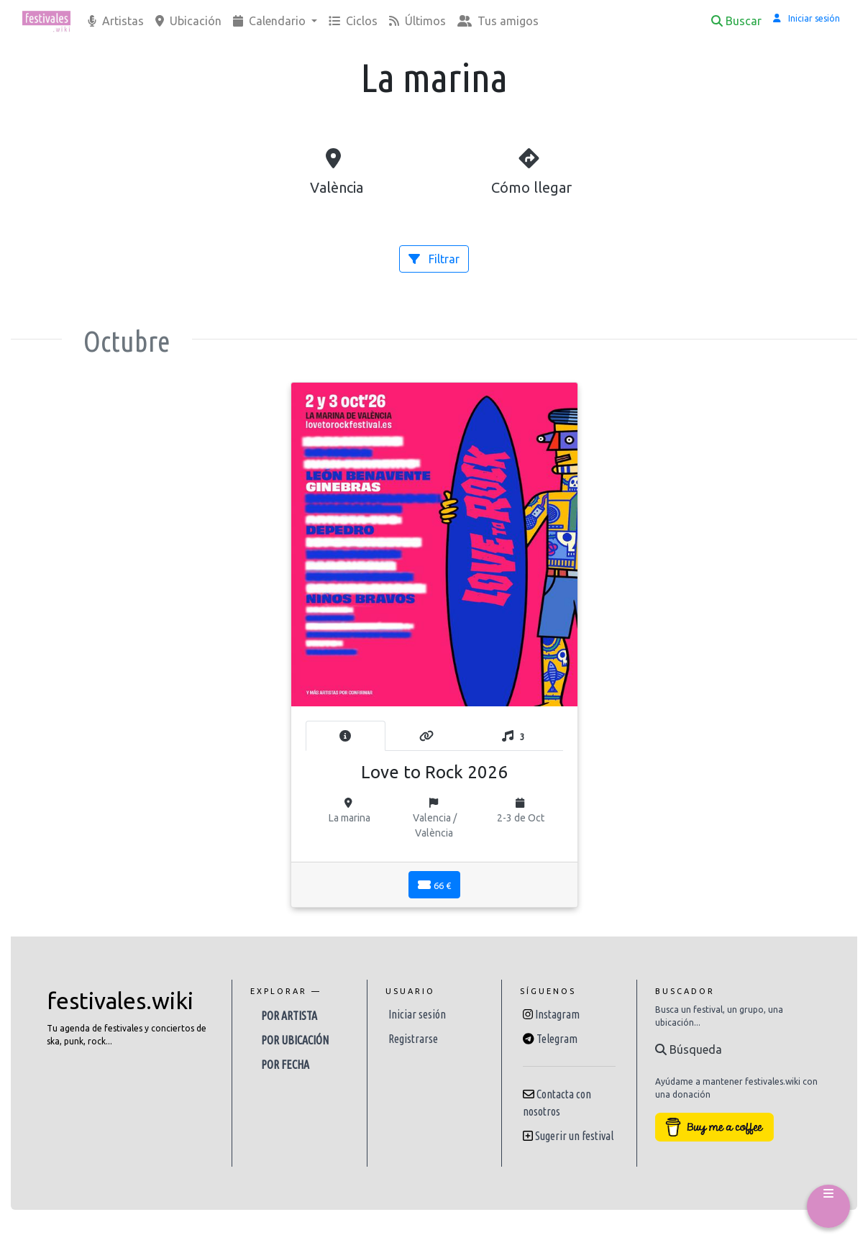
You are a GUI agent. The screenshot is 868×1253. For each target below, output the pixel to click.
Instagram (557, 1014)
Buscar (736, 20)
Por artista (289, 1015)
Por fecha (285, 1064)
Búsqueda (688, 1049)
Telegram (556, 1038)
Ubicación (188, 20)
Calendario (271, 20)
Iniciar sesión (417, 1014)
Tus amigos (498, 20)
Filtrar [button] (434, 258)
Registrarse (413, 1038)
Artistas (116, 20)
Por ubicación (295, 1040)
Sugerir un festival (574, 1135)
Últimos (417, 20)
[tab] (345, 736)
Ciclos (353, 20)
